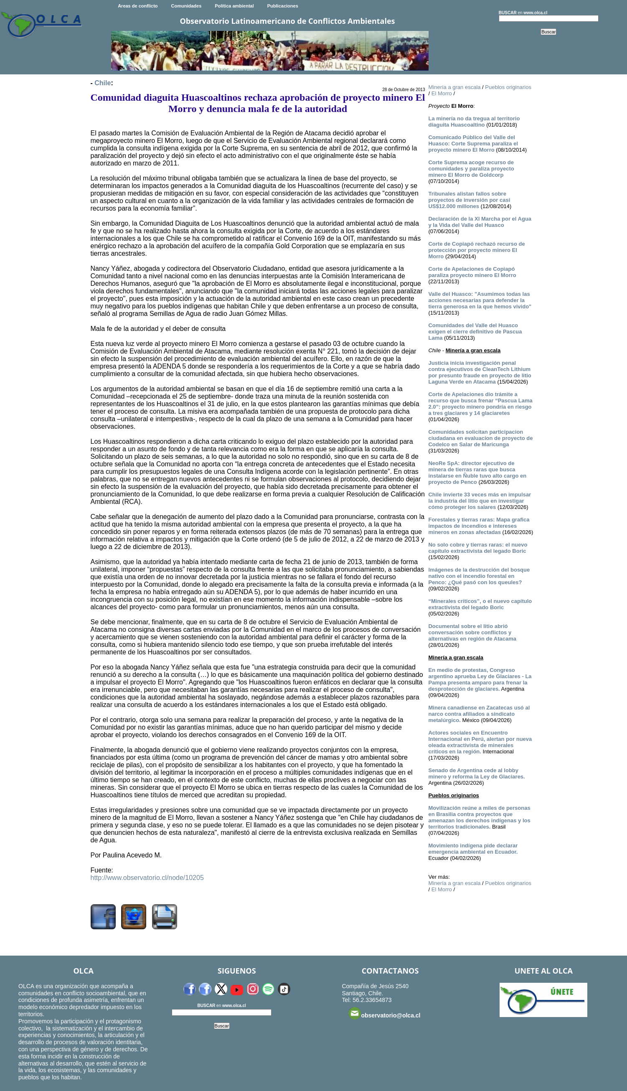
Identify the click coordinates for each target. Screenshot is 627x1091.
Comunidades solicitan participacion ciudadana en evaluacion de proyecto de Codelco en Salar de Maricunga (480, 438)
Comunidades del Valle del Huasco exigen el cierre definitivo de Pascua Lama (475, 331)
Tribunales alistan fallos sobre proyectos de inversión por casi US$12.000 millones (469, 200)
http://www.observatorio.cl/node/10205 (147, 877)
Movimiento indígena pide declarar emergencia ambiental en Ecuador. (473, 848)
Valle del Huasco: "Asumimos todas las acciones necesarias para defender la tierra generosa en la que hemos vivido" (479, 300)
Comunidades (186, 5)
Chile (102, 82)
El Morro (442, 93)
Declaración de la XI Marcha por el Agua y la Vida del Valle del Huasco (479, 222)
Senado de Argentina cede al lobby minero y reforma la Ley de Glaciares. (476, 773)
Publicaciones (282, 5)
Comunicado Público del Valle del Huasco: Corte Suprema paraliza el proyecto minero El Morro (473, 143)
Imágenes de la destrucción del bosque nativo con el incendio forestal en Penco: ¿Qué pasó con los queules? (479, 576)
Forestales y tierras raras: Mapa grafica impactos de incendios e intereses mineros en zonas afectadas (478, 525)
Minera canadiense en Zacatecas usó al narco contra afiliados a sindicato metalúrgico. (479, 713)
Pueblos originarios (508, 87)
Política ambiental (234, 5)
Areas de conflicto (137, 5)
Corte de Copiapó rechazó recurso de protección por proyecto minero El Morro (476, 250)
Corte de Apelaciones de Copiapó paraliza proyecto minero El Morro (472, 272)
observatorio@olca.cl (384, 1013)
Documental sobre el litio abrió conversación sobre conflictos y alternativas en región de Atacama (472, 632)
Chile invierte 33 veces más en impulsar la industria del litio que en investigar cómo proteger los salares (479, 500)
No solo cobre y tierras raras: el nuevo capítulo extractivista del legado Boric (477, 548)
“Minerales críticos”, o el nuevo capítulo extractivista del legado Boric (480, 604)
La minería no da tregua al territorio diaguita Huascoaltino (474, 121)
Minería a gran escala (454, 87)
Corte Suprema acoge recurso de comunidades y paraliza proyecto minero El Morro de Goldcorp (471, 168)
